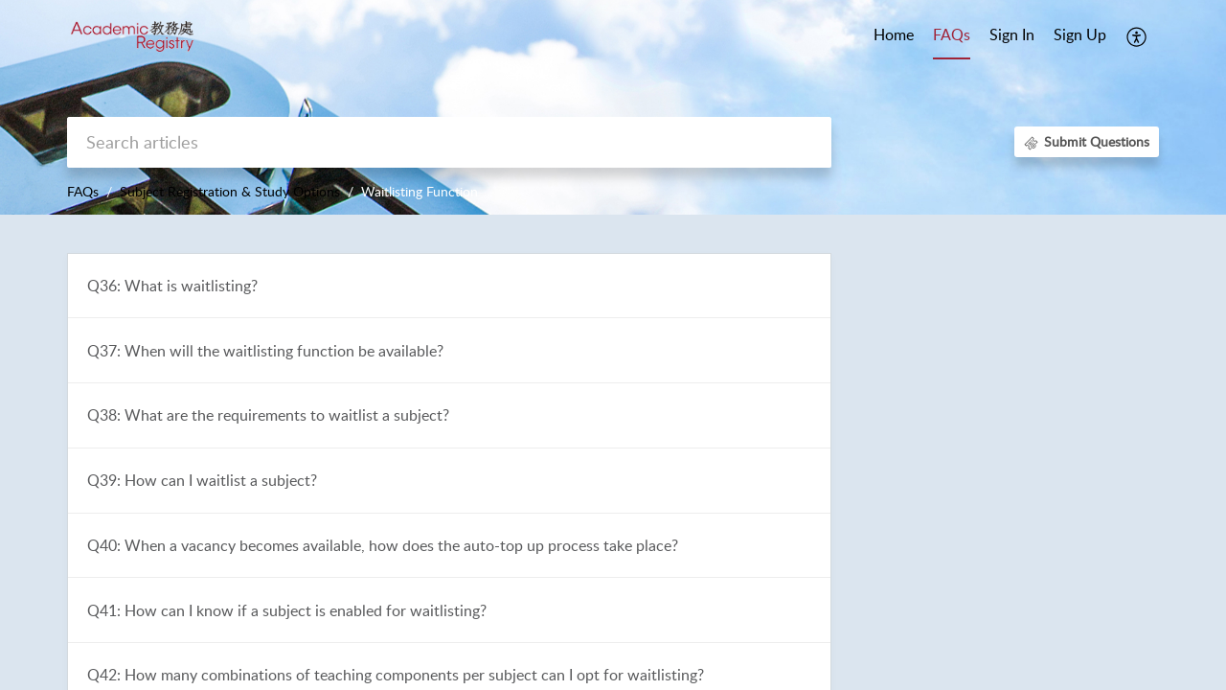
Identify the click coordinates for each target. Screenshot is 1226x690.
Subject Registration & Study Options (230, 191)
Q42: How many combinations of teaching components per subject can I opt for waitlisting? (395, 674)
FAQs (83, 191)
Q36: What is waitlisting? (172, 285)
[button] (1137, 36)
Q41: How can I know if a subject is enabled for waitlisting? (287, 610)
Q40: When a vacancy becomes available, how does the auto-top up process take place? (382, 545)
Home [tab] (894, 34)
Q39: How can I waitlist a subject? (202, 480)
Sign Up (1080, 34)
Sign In (1011, 34)
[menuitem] (1012, 36)
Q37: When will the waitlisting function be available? (265, 350)
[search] (449, 142)
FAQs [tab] (951, 34)
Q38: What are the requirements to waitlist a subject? (268, 415)
